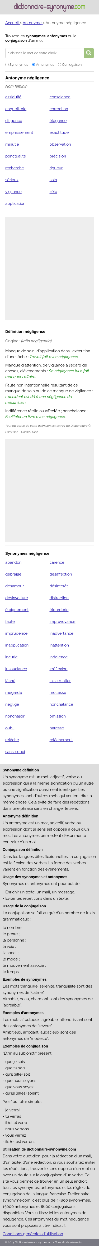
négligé (12, 704)
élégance (58, 120)
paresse (56, 728)
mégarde (13, 692)
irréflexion (58, 669)
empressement (19, 132)
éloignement (17, 609)
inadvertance (61, 633)
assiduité (13, 97)
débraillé (13, 574)
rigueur (56, 168)
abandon (13, 562)
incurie (11, 657)
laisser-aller (59, 680)
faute (10, 621)
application (15, 203)
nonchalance (61, 704)
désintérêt (58, 586)
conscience (59, 97)
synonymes (36, 36)
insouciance (16, 669)
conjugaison (16, 40)
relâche (12, 740)
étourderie (58, 609)
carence (56, 562)
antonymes (57, 36)
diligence (13, 120)
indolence (58, 657)
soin (53, 179)
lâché (10, 680)
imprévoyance (62, 621)
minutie (12, 144)
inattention (59, 645)
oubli (9, 728)
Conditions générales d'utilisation (33, 1234)
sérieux (11, 179)
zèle (53, 191)
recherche (14, 168)
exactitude (59, 132)
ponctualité (15, 156)
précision (57, 156)
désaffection (60, 574)
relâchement (61, 740)
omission (57, 716)
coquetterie (15, 108)
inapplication (17, 645)
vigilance (13, 191)
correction (58, 108)
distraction (58, 598)
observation (60, 144)
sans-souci (15, 751)
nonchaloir (15, 716)
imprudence (16, 633)
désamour (14, 586)
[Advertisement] (49, 268)
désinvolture (16, 598)
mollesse (57, 692)
